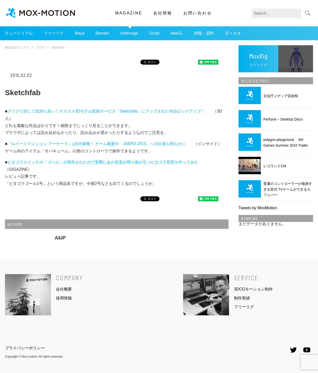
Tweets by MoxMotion (257, 208)
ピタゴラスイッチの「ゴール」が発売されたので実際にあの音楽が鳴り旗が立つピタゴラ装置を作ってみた (102, 162)
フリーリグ (54, 33)
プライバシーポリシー (25, 348)
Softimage (129, 33)
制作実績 (242, 298)
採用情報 (64, 298)
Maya (79, 33)
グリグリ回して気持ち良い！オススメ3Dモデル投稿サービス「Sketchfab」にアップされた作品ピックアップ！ (106, 111)
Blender (102, 33)
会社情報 (162, 13)
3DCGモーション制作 (253, 289)
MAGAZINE (128, 13)
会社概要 (64, 289)
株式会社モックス (17, 47)
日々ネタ (233, 33)
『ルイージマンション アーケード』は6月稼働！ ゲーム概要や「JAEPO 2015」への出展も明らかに (96, 144)
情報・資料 (204, 33)
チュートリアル (19, 33)
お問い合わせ (197, 13)
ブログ (40, 47)
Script (154, 33)
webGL (176, 33)
